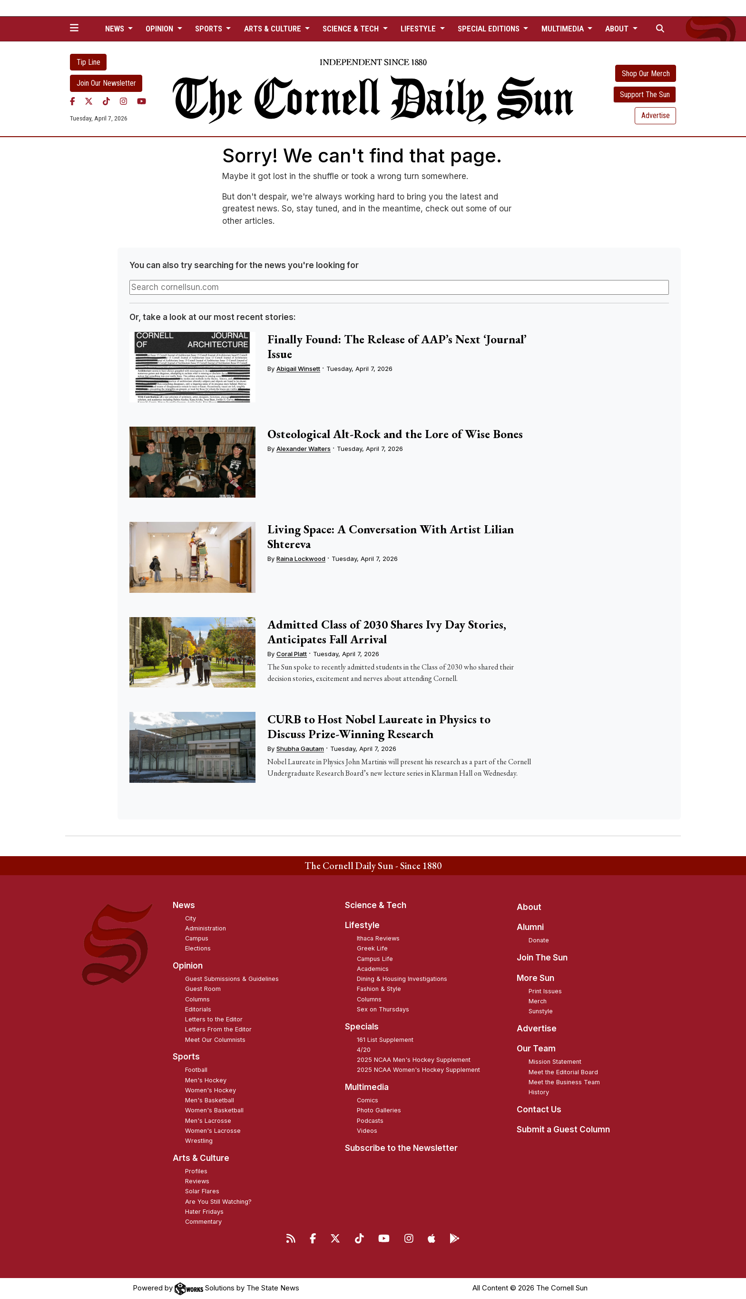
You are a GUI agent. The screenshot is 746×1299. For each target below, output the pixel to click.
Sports (186, 1056)
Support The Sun (645, 94)
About (529, 907)
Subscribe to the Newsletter (401, 1148)
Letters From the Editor (218, 1029)
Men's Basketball (209, 1100)
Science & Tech (375, 905)
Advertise (655, 115)
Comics (367, 1100)
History (539, 1092)
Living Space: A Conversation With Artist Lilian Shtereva (390, 536)
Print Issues (545, 991)
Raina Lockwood (300, 558)
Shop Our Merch (646, 73)
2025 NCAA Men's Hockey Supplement (414, 1059)
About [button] (617, 28)
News (184, 905)
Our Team (536, 1048)
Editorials (198, 1009)
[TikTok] (106, 101)
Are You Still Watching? (218, 1201)
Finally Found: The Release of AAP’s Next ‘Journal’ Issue (397, 346)
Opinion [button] (160, 28)
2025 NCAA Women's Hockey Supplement (418, 1069)
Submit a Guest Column (563, 1129)
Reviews (197, 1181)
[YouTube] (141, 101)
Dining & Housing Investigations (402, 978)
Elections (198, 948)
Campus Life (375, 958)
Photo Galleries (379, 1110)
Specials (362, 1026)
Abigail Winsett (298, 368)
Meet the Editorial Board (563, 1072)
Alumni (530, 927)
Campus (196, 938)
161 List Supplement (385, 1039)
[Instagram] (123, 101)
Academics (373, 968)
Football (196, 1069)
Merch (538, 1001)
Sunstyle (541, 1011)
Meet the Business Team (564, 1082)
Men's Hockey (205, 1080)
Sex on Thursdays (383, 1009)
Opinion (188, 965)
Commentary (203, 1221)
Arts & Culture (201, 1158)
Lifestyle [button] (419, 28)
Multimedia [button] (563, 28)
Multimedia (367, 1087)
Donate (539, 940)
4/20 (364, 1049)
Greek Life (372, 948)
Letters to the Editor (214, 1019)
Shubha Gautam (300, 748)
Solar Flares (202, 1191)
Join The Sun (542, 957)
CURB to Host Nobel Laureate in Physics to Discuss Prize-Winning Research (379, 726)
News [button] (115, 28)
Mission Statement (555, 1061)
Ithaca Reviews (378, 938)
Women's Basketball (214, 1110)
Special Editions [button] (489, 28)
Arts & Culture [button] (273, 28)
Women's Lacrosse (213, 1130)
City (190, 918)
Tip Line (88, 62)
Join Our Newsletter (106, 83)
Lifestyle (362, 925)
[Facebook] (72, 101)
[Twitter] (89, 101)
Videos (367, 1130)
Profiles (196, 1171)
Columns (197, 999)
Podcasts (370, 1120)
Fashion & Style (379, 988)
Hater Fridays (204, 1211)
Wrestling (199, 1140)
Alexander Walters (303, 448)
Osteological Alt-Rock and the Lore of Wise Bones (395, 433)
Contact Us (539, 1109)
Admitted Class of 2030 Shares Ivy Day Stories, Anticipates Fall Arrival (386, 632)
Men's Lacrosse (208, 1120)
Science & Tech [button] (352, 28)
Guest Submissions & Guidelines (232, 978)
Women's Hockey (210, 1090)
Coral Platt (291, 654)
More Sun (535, 978)
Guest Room (203, 988)
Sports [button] (209, 28)
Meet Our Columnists (215, 1039)
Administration (205, 928)
